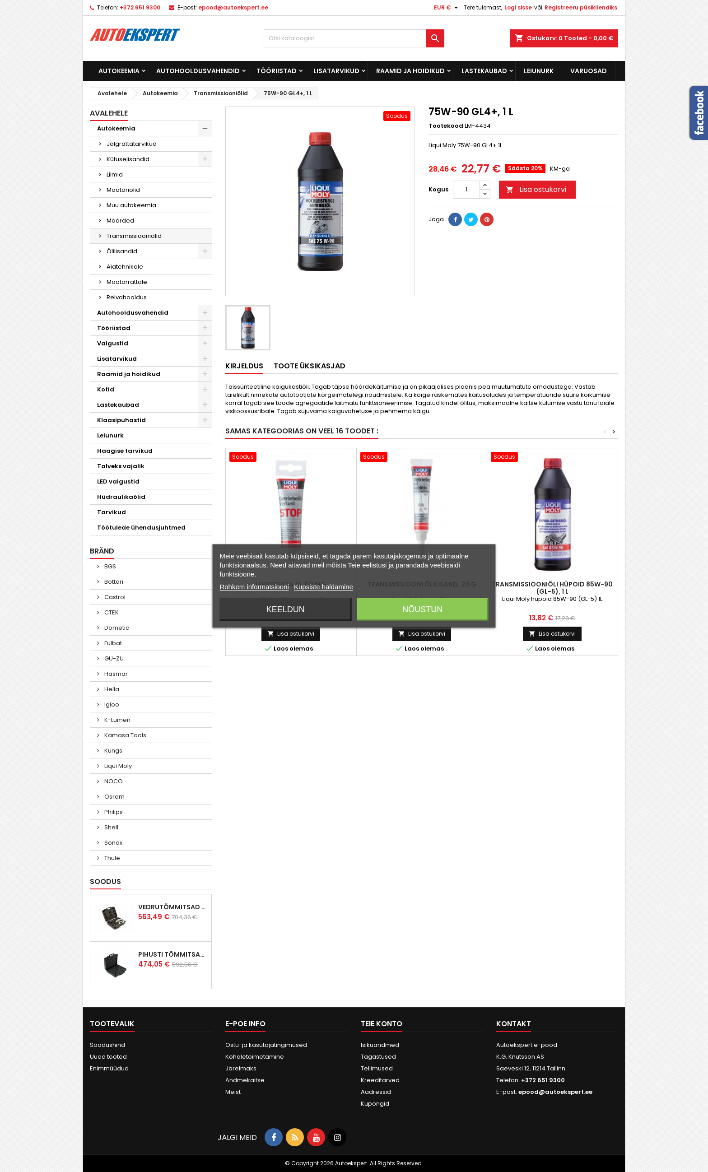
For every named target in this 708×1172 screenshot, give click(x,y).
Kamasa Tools (124, 735)
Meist (233, 1092)
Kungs (112, 750)
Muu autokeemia (131, 205)
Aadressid (376, 1092)
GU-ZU (113, 658)
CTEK (111, 612)
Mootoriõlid (123, 190)
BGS (109, 566)
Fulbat (112, 643)
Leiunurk (539, 70)
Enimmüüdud (109, 1068)
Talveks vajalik (120, 466)
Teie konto (381, 1024)
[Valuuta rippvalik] (447, 7)
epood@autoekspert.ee (233, 7)
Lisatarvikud (336, 70)
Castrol (114, 597)
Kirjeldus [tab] (244, 366)
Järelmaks (240, 1068)
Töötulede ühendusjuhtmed (141, 527)
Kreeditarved (380, 1080)
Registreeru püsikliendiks (581, 7)
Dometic (116, 627)
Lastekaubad (484, 70)
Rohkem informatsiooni (254, 587)
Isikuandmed (380, 1045)
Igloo (111, 704)
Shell (110, 827)
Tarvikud (111, 512)
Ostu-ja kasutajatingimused (266, 1045)
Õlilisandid (122, 251)
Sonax (112, 842)
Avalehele (109, 113)
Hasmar (115, 674)
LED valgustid (118, 481)
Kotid (105, 389)
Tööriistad (276, 70)
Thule (111, 858)
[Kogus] (466, 190)
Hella (111, 689)
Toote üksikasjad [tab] (309, 366)
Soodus (105, 881)
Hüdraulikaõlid (121, 497)
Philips (113, 812)
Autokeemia (119, 70)
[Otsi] (354, 38)
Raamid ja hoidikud (410, 70)
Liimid (115, 174)
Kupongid (375, 1103)
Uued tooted (108, 1056)
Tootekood (446, 126)
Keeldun (285, 609)
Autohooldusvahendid (198, 70)
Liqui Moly (117, 766)
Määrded (120, 220)
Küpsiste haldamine (323, 587)
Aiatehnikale (125, 266)
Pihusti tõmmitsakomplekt (173, 954)
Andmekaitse (245, 1080)
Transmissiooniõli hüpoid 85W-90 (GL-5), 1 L (552, 588)
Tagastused (378, 1056)
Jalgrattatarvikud (132, 144)
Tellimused (377, 1068)
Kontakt (513, 1024)
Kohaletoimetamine (254, 1056)
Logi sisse (518, 7)
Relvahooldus (127, 297)
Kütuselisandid (128, 159)
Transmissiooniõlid (134, 236)
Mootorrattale (127, 282)
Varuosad (588, 70)
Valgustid (112, 343)
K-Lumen (116, 720)
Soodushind (107, 1045)
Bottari (113, 581)
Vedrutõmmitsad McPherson (173, 907)
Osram (114, 796)
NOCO (113, 781)
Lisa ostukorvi (536, 189)
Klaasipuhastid (121, 420)
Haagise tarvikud (125, 450)
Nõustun (422, 609)
